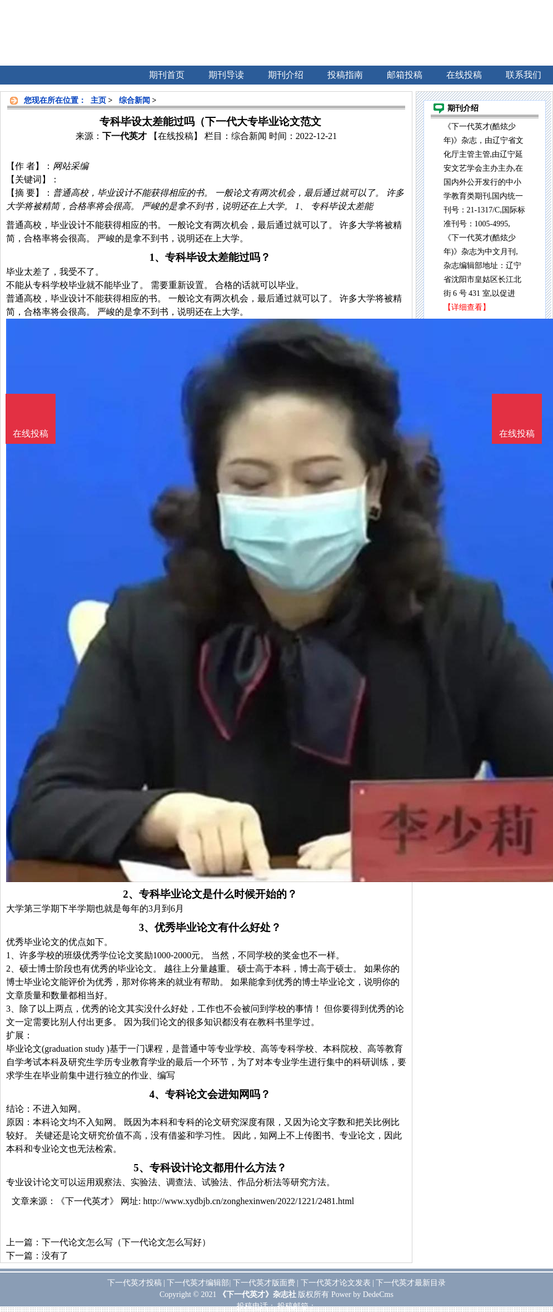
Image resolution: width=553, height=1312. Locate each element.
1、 (157, 257)
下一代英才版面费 (264, 1283)
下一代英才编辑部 (198, 1283)
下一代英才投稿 (134, 1283)
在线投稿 (517, 433)
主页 (98, 100)
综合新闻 (134, 100)
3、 (147, 927)
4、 (157, 1094)
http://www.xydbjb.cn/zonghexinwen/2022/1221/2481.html (248, 1201)
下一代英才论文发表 (336, 1283)
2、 (130, 894)
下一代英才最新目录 (411, 1283)
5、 (141, 1168)
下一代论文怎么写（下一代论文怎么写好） (126, 1242)
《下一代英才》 (87, 1201)
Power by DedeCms (362, 1294)
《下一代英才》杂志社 (257, 1294)
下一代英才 (124, 136)
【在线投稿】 (175, 136)
